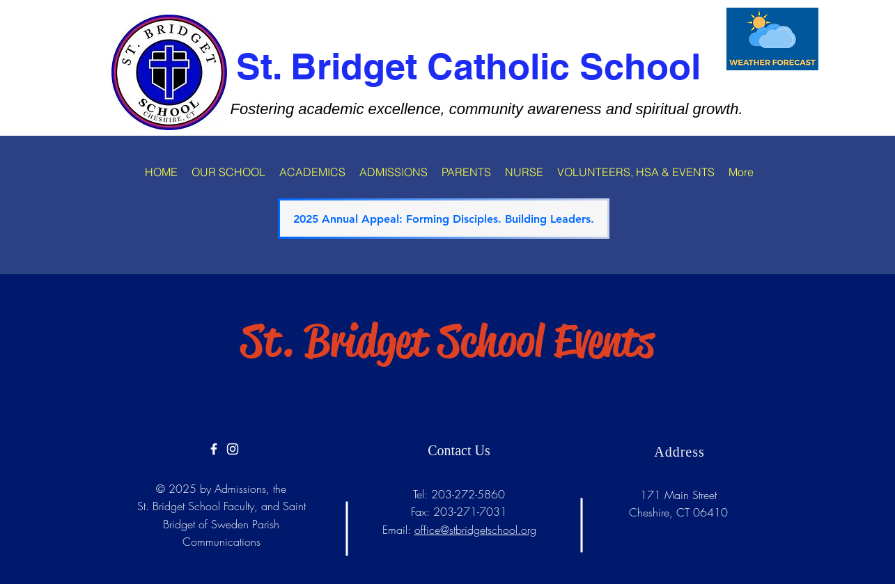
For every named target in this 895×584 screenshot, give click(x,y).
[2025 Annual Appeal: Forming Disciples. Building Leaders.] (443, 218)
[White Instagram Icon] (232, 449)
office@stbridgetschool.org (475, 529)
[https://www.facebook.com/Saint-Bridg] (213, 449)
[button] (228, 172)
